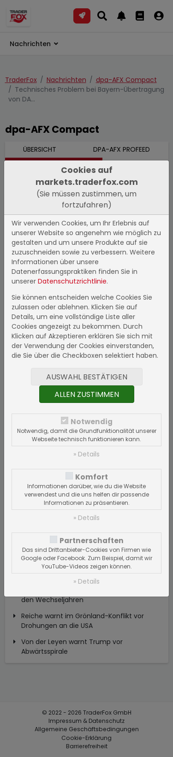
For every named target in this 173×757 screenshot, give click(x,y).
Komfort (91, 477)
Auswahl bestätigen (86, 377)
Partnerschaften (92, 540)
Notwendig (92, 421)
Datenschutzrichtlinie (72, 281)
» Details (86, 454)
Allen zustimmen (86, 394)
